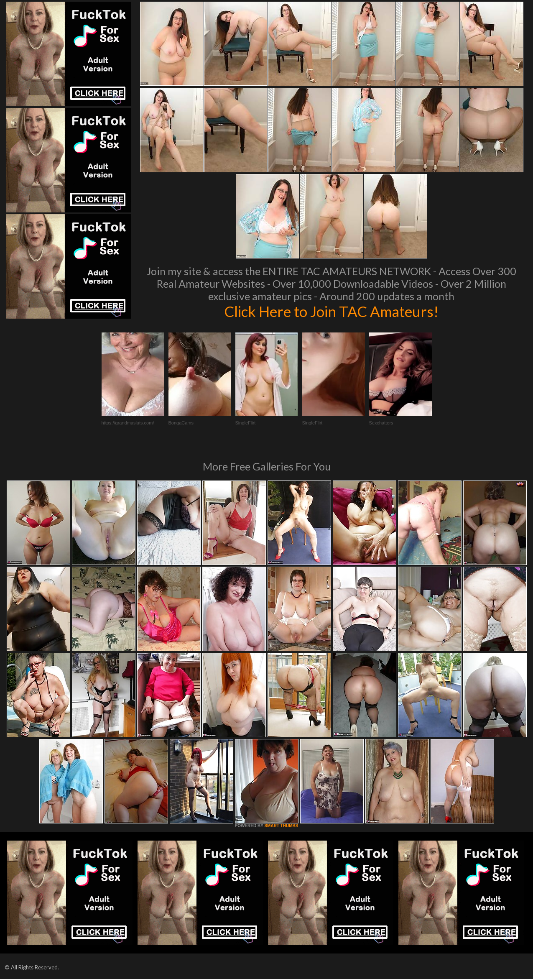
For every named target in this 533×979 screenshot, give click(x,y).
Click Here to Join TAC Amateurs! (331, 311)
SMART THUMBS (281, 825)
